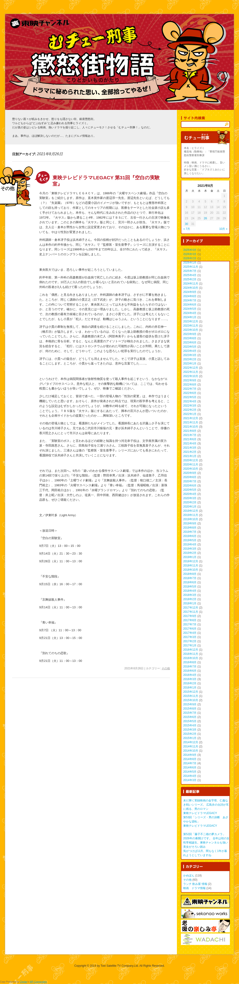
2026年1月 (190, 262)
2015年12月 (190, 691)
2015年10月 (190, 700)
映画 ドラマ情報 (194, 888)
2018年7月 (190, 578)
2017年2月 (190, 641)
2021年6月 (190, 439)
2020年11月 (190, 464)
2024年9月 (190, 292)
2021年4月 (190, 443)
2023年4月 (190, 351)
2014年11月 (190, 746)
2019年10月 (190, 519)
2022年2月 (190, 409)
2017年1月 (190, 645)
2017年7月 (190, 624)
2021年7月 (190, 435)
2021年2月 (190, 452)
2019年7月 (190, 531)
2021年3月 (190, 447)
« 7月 (186, 229)
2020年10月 (190, 468)
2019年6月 (190, 536)
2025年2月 (190, 279)
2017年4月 (190, 632)
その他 (166, 668)
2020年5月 (190, 489)
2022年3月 (190, 405)
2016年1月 (190, 687)
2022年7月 (190, 388)
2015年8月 (190, 708)
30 (186, 224)
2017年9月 (190, 616)
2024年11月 (190, 283)
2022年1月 (190, 414)
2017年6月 (190, 628)
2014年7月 (190, 763)
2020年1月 (190, 506)
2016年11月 (190, 654)
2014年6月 (190, 767)
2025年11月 (190, 266)
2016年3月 (190, 679)
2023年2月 (190, 359)
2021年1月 (190, 456)
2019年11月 (190, 515)
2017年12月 (190, 607)
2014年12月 (190, 742)
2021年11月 (190, 422)
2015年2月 (190, 733)
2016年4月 (190, 675)
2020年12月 (190, 460)
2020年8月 (190, 477)
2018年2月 (190, 599)
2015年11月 (190, 696)
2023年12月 (190, 321)
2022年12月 (190, 367)
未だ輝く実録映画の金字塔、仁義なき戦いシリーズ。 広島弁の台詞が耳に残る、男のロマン (206, 805)
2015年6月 (190, 717)
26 (205, 218)
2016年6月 (190, 670)
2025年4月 (190, 275)
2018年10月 (190, 569)
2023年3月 (190, 355)
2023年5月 (190, 346)
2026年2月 (190, 258)
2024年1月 (190, 317)
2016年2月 (190, 683)
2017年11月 (190, 611)
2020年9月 (190, 473)
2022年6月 (190, 393)
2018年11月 (190, 565)
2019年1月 (190, 557)
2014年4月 (190, 776)
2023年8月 (190, 338)
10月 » (223, 229)
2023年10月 (190, 330)
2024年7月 (190, 300)
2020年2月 (190, 502)
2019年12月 (190, 510)
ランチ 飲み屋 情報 (195, 884)
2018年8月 (190, 574)
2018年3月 (190, 595)
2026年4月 (190, 250)
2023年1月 (190, 363)
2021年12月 (190, 418)
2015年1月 (190, 738)
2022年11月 (190, 372)
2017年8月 (190, 620)
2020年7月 (190, 481)
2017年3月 (190, 637)
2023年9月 (190, 334)
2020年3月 (190, 498)
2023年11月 (190, 325)
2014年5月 (190, 771)
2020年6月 (190, 485)
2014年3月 (190, 780)
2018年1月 (190, 603)
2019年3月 (190, 548)
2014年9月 (190, 755)
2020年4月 (190, 494)
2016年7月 (190, 666)
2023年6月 (190, 342)
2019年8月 (190, 527)
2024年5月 (190, 308)
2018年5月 (190, 586)
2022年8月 (190, 384)
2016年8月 (190, 662)
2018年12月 (190, 561)
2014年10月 (190, 750)
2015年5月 (190, 721)
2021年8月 (190, 431)
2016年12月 (190, 649)
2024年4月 (190, 313)
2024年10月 (190, 287)
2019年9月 (190, 523)
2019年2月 (190, 553)
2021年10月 (190, 426)
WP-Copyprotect (38, 981)
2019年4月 (190, 544)
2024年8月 (190, 296)
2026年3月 (190, 254)
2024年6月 (190, 304)
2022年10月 (190, 376)
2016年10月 (190, 658)
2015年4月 (190, 725)
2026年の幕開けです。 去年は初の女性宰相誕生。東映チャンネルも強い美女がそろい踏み (206, 842)
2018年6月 (190, 582)
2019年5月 (190, 540)
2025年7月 (190, 271)
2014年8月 (190, 759)
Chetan (23, 981)
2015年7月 (190, 712)
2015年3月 (190, 729)
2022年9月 (190, 380)
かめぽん (188, 875)
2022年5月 (190, 397)
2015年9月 (190, 704)
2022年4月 (190, 401)
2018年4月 (190, 590)
